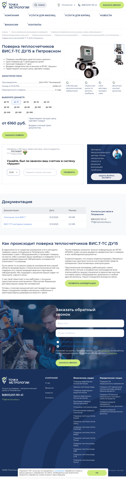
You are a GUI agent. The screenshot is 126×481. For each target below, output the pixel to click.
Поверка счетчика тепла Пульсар (84, 428)
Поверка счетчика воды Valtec (84, 444)
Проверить (69, 172)
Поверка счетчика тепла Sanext (84, 417)
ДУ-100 (38, 107)
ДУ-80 (27, 107)
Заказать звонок (112, 5)
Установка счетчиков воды (85, 407)
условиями (60, 471)
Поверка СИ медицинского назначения (112, 382)
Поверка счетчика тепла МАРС (84, 433)
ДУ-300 (30, 112)
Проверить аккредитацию (82, 283)
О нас (47, 383)
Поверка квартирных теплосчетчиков (82, 382)
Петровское (65, 5)
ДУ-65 (16, 107)
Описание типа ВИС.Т (15, 217)
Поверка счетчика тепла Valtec (84, 422)
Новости (106, 15)
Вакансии (11, 24)
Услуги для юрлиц (77, 15)
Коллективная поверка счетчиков (83, 411)
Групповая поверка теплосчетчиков (81, 402)
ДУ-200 (7, 112)
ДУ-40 (46, 102)
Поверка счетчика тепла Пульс (84, 439)
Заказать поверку (14, 135)
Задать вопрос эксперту (106, 177)
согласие (105, 351)
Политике (112, 353)
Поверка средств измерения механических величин (111, 412)
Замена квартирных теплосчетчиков (82, 397)
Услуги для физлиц (42, 15)
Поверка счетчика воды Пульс (84, 461)
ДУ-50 (6, 107)
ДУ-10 (6, 102)
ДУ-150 (49, 107)
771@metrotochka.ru (101, 222)
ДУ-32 (36, 102)
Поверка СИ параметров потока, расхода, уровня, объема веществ (111, 389)
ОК (97, 473)
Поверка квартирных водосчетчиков (82, 391)
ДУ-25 (26, 102)
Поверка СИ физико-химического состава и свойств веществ (110, 397)
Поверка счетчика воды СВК (84, 450)
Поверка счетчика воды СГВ (84, 455)
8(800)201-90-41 (87, 5)
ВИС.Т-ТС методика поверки (18, 224)
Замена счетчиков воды (84, 387)
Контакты (34, 24)
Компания (12, 15)
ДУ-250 (18, 112)
